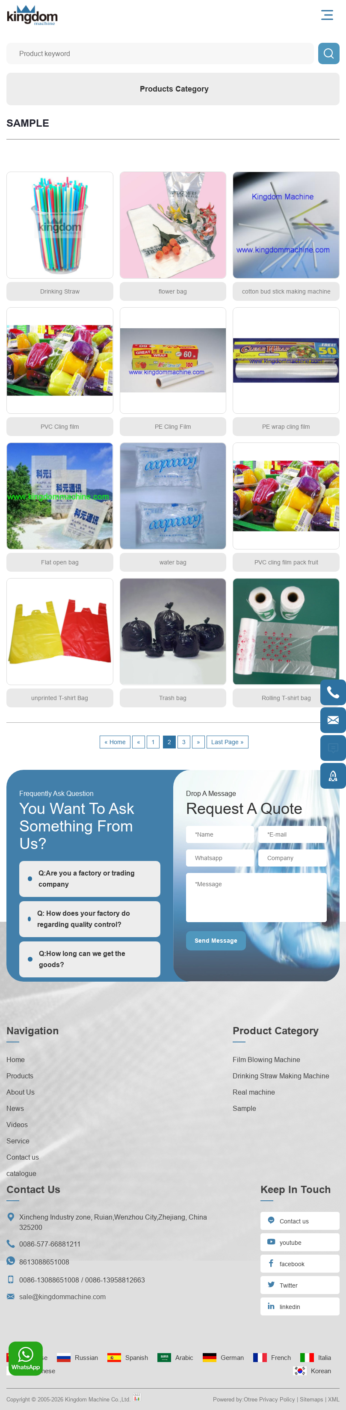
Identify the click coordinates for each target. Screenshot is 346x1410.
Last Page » (227, 742)
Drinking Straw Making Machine (281, 1076)
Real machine (254, 1092)
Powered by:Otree (235, 1399)
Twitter (282, 1284)
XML (334, 1399)
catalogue (21, 1173)
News (15, 1108)
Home (15, 1059)
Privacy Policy (277, 1399)
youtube (284, 1241)
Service (18, 1141)
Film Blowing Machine (266, 1059)
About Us (20, 1092)
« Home (115, 742)
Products (19, 1076)
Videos (17, 1124)
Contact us (22, 1157)
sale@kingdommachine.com (62, 1296)
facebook (286, 1263)
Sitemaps (311, 1399)
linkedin (283, 1305)
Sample (244, 1108)
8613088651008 (44, 1262)
